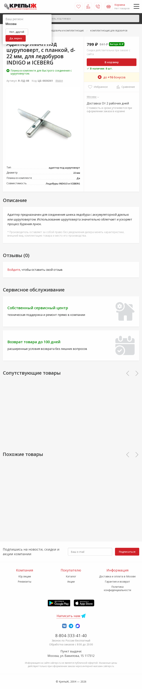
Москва (92, 97)
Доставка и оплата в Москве (117, 576)
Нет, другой (16, 31)
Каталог (71, 576)
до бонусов (112, 77)
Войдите (13, 270)
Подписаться (127, 551)
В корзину (112, 62)
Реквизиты (24, 581)
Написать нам (68, 616)
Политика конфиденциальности (117, 588)
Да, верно (15, 38)
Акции (71, 581)
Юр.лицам (24, 576)
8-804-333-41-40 (71, 635)
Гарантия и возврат (117, 581)
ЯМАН (59, 80)
